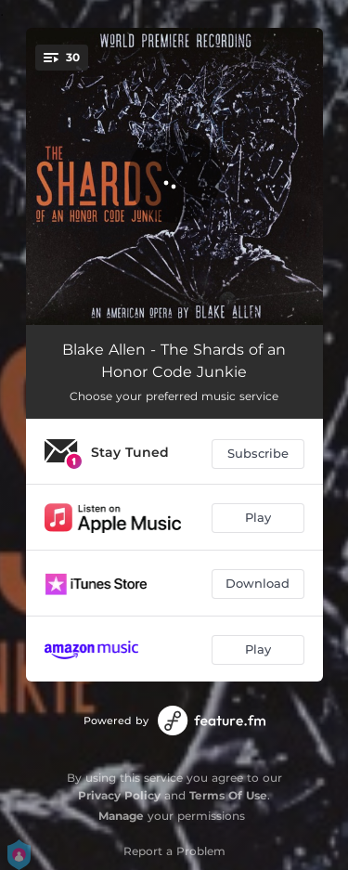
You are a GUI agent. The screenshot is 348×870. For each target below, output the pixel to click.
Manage (121, 816)
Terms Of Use (228, 795)
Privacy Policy (119, 795)
